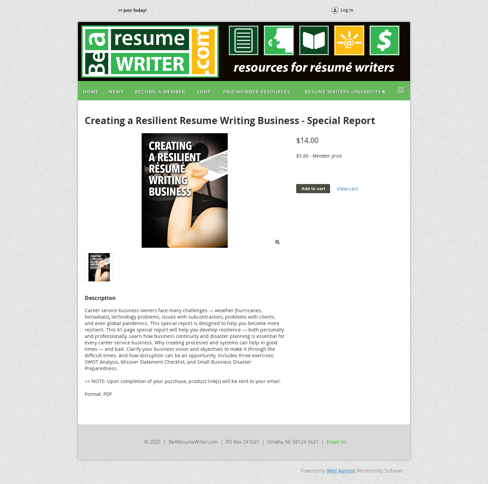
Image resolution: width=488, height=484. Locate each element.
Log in (347, 10)
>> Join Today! (132, 10)
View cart (347, 188)
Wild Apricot (341, 470)
